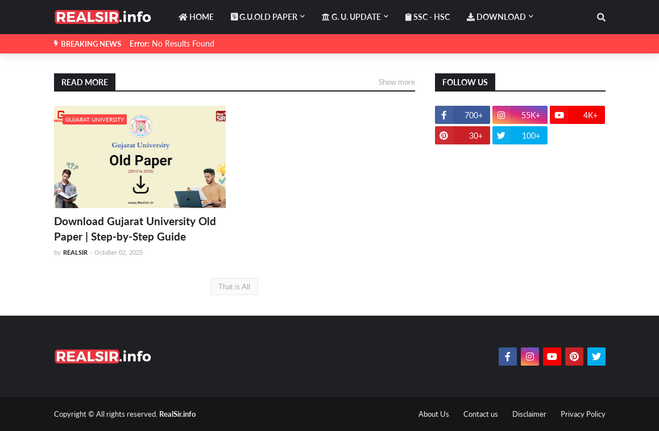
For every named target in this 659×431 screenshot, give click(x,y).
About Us (433, 413)
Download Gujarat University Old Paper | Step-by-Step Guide (135, 228)
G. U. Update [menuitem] (351, 17)
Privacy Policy (583, 413)
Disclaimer (529, 413)
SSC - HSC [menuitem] (427, 17)
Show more (397, 81)
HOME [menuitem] (196, 17)
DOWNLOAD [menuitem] (496, 17)
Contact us (480, 413)
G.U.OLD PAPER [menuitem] (264, 17)
